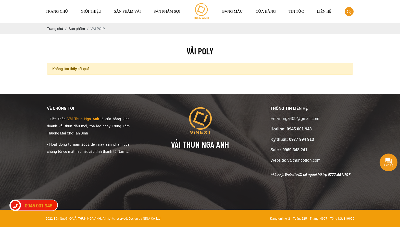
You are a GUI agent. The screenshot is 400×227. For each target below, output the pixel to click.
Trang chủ (57, 11)
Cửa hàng (266, 11)
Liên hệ (324, 11)
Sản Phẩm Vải (127, 11)
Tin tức (296, 11)
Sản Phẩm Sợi (167, 11)
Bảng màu (232, 11)
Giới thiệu (91, 11)
